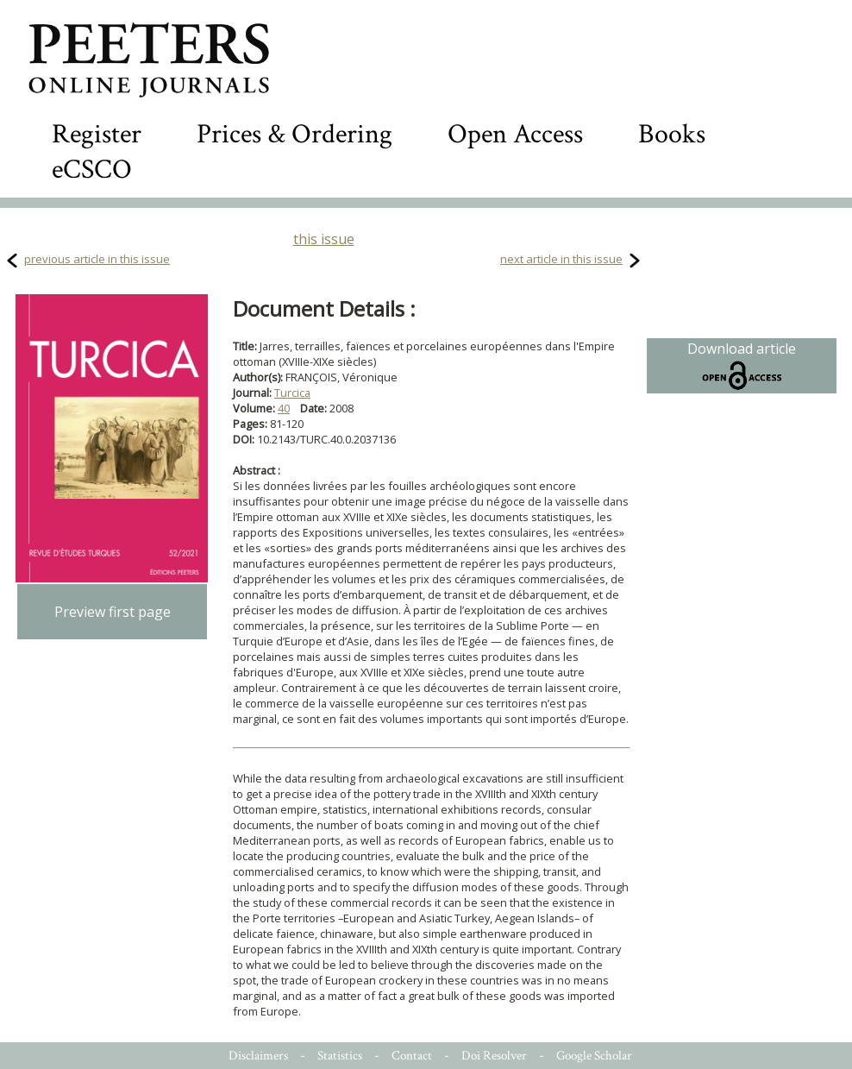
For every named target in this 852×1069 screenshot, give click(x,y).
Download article (741, 366)
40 (284, 408)
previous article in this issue (97, 259)
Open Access (515, 134)
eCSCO (92, 169)
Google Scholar (594, 1055)
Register (96, 134)
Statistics (339, 1055)
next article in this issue (561, 259)
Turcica (292, 392)
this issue (323, 239)
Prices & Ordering (294, 134)
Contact (412, 1055)
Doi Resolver (494, 1055)
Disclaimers (258, 1055)
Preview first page (112, 611)
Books (671, 134)
